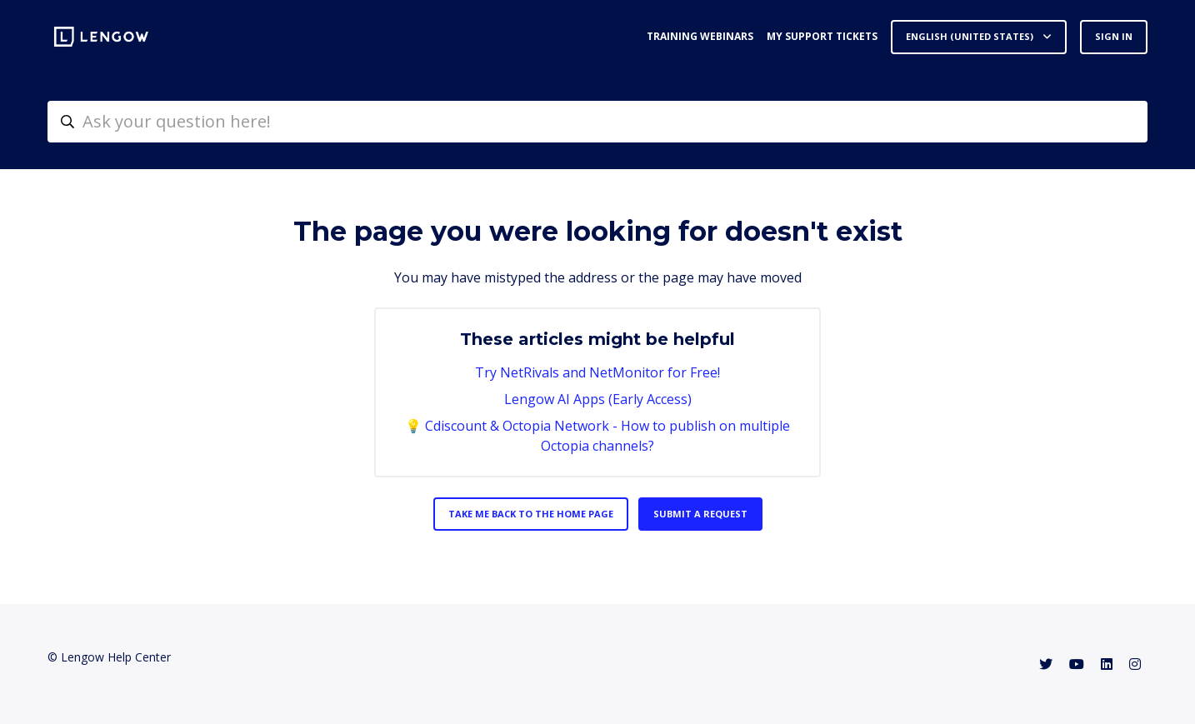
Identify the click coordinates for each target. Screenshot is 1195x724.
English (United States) (971, 36)
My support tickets (822, 36)
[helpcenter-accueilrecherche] (598, 121)
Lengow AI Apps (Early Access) (598, 399)
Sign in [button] (1113, 36)
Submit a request (700, 513)
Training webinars (700, 36)
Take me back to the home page (530, 513)
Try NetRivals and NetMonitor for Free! (597, 372)
